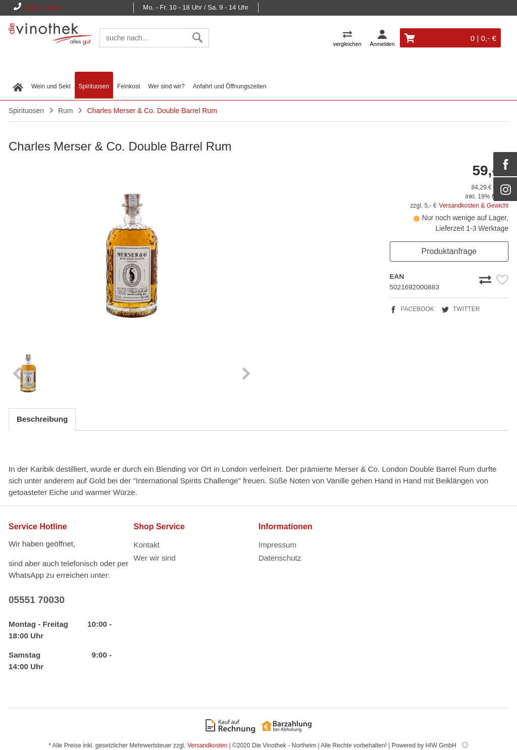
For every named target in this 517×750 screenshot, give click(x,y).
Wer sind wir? (166, 86)
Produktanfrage (449, 251)
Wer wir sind (155, 558)
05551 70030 (42, 8)
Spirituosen (94, 86)
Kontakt (147, 544)
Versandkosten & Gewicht (473, 205)
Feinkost (128, 86)
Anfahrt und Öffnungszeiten (230, 86)
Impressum (277, 544)
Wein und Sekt (51, 86)
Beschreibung (42, 419)
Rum (65, 111)
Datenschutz (279, 558)
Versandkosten (207, 745)
